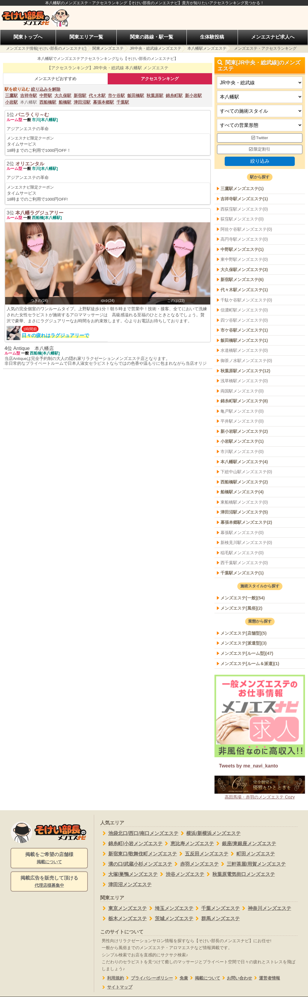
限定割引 (260, 149)
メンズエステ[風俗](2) (241, 608)
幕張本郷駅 (103, 102)
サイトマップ (116, 987)
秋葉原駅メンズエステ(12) (245, 370)
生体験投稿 (212, 36)
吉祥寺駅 (28, 95)
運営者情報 (266, 978)
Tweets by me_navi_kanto (248, 765)
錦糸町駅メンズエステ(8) (244, 400)
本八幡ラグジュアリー (39, 212)
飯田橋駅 (135, 95)
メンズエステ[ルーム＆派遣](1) (249, 663)
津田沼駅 (82, 102)
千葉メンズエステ (216, 908)
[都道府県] (260, 83)
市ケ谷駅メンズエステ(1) (244, 330)
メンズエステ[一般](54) (242, 597)
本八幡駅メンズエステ (206, 48)
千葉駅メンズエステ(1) (242, 572)
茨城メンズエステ (170, 918)
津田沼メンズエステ (126, 884)
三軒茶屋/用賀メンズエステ (252, 864)
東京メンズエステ (123, 908)
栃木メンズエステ (123, 918)
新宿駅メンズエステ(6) (242, 279)
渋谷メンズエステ (181, 874)
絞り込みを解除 (45, 89)
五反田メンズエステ (202, 854)
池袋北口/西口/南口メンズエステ (139, 833)
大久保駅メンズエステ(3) (244, 269)
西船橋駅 (47, 102)
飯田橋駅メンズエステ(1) (244, 340)
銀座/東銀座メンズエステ (245, 843)
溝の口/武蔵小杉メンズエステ (136, 864)
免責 (180, 978)
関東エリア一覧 (86, 36)
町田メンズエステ (251, 854)
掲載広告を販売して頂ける (49, 882)
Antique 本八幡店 (33, 348)
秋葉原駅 (154, 95)
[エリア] (260, 97)
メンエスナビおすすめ (55, 78)
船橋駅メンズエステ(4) (242, 492)
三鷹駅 (11, 95)
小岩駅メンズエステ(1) (242, 441)
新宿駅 (80, 95)
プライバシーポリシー (148, 978)
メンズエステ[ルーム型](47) (246, 653)
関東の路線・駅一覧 (151, 36)
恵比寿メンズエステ (188, 843)
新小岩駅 (193, 95)
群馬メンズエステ (216, 918)
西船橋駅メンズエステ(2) (244, 482)
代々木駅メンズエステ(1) (244, 289)
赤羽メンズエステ (195, 864)
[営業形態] (260, 125)
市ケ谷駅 (116, 95)
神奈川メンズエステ (265, 908)
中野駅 (45, 95)
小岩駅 (11, 102)
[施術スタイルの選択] (260, 111)
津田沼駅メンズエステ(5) (244, 512)
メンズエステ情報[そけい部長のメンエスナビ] (46, 48)
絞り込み (259, 161)
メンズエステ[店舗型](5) (243, 633)
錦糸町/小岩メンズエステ (131, 843)
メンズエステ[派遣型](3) (243, 643)
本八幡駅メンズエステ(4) (244, 461)
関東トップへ (28, 36)
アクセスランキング (160, 78)
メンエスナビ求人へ (272, 36)
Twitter (259, 138)
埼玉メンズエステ (170, 908)
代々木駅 (97, 95)
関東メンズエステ (108, 48)
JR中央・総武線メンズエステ (155, 48)
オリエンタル (29, 163)
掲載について (204, 978)
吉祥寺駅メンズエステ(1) (244, 198)
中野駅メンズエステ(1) (242, 249)
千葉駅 (122, 102)
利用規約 (112, 978)
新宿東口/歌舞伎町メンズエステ (138, 854)
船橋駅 (65, 102)
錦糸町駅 (174, 95)
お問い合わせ (236, 978)
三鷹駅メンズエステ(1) (242, 188)
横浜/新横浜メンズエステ (209, 833)
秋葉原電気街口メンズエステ (239, 874)
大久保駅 (62, 95)
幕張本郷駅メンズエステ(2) (246, 522)
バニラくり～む (32, 114)
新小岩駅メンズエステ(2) (244, 431)
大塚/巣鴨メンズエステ (129, 874)
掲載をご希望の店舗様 (49, 858)
